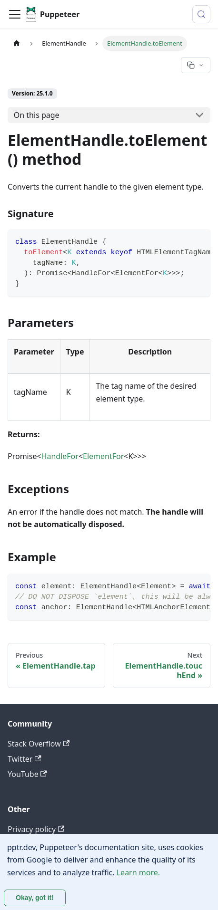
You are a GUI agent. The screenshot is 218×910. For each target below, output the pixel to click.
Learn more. (138, 872)
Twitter (24, 759)
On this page (36, 115)
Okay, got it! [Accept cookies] (35, 897)
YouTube (27, 774)
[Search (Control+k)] (201, 14)
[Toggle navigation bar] (15, 14)
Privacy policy (36, 829)
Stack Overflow (38, 743)
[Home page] (17, 43)
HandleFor (60, 456)
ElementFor (103, 456)
